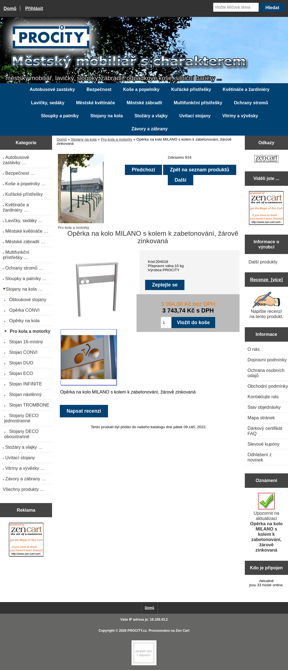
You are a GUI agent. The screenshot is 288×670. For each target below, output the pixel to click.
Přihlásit (34, 8)
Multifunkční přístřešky (198, 102)
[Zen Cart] (144, 664)
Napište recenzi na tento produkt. (266, 305)
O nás (254, 349)
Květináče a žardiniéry (246, 89)
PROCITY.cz (136, 631)
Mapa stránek (261, 417)
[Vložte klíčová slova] (236, 7)
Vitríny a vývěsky (240, 115)
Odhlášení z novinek (260, 457)
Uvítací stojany (194, 115)
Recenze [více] (266, 279)
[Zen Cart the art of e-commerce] (26, 540)
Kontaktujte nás (263, 396)
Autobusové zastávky (52, 89)
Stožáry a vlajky (151, 115)
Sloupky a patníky (60, 115)
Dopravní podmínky (267, 359)
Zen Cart (182, 631)
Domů (10, 8)
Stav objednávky (264, 407)
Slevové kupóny (263, 443)
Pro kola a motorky (116, 139)
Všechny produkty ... (23, 489)
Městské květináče (95, 102)
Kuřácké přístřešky (191, 89)
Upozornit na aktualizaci (266, 522)
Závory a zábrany (150, 128)
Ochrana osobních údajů (266, 373)
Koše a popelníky (141, 89)
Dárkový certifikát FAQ (265, 431)
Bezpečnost (99, 89)
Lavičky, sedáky (48, 102)
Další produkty (262, 261)
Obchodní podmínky (268, 386)
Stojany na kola (84, 139)
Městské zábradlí (144, 102)
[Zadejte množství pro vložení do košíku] (166, 322)
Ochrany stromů (251, 102)
